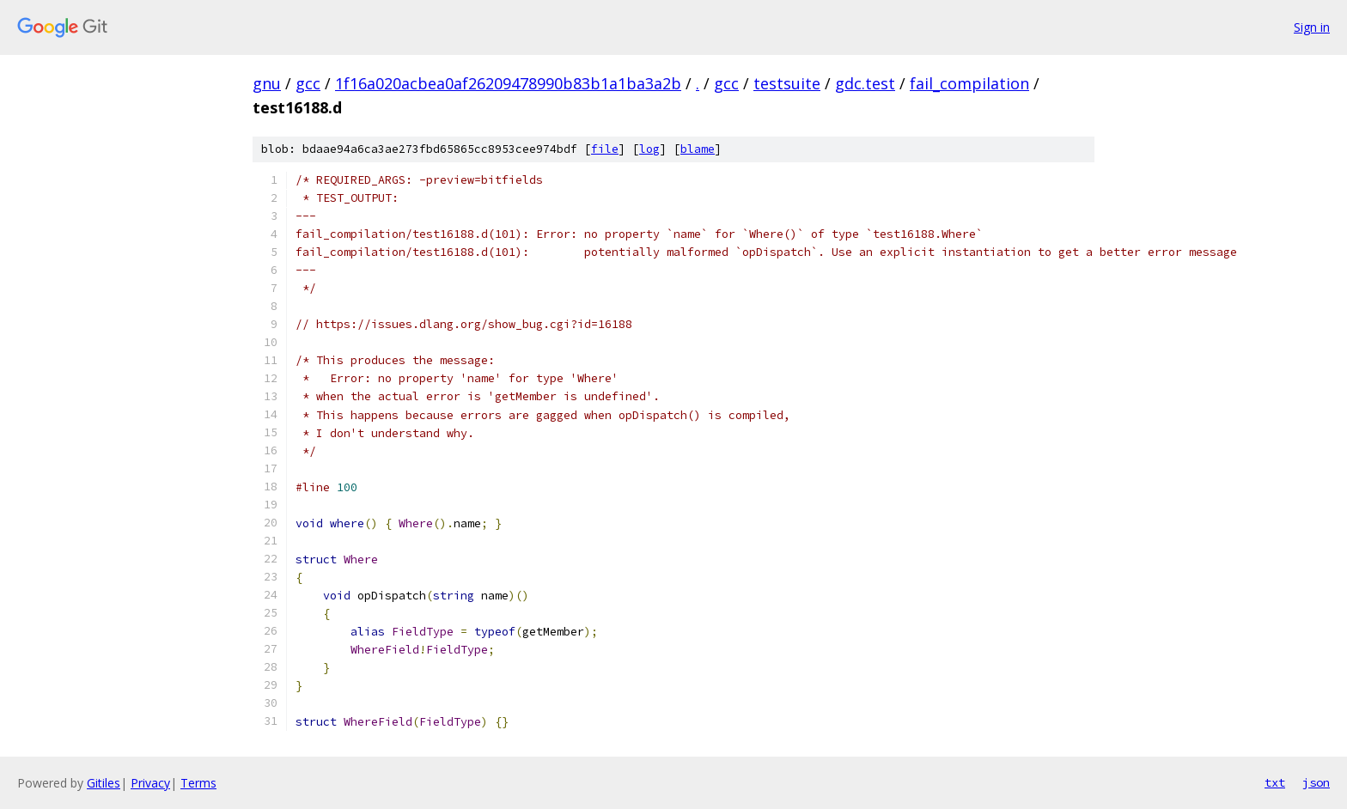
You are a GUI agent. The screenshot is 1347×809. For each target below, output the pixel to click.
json (1316, 782)
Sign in (1312, 27)
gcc (308, 83)
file (605, 149)
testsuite (786, 83)
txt (1275, 782)
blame (697, 149)
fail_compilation (969, 83)
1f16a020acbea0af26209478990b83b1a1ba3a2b (508, 83)
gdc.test (865, 83)
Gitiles (103, 783)
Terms (198, 783)
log (649, 149)
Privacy (150, 783)
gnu (267, 83)
